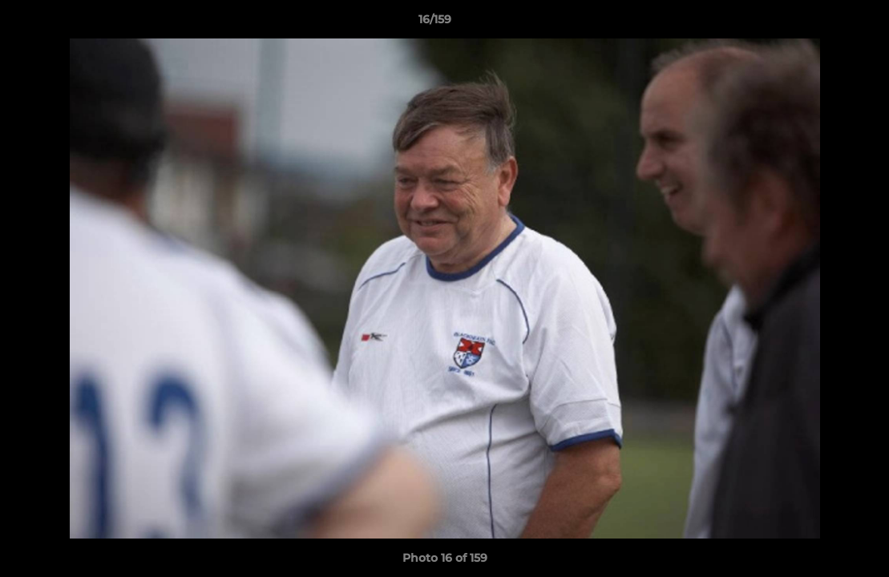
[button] (821, 23)
